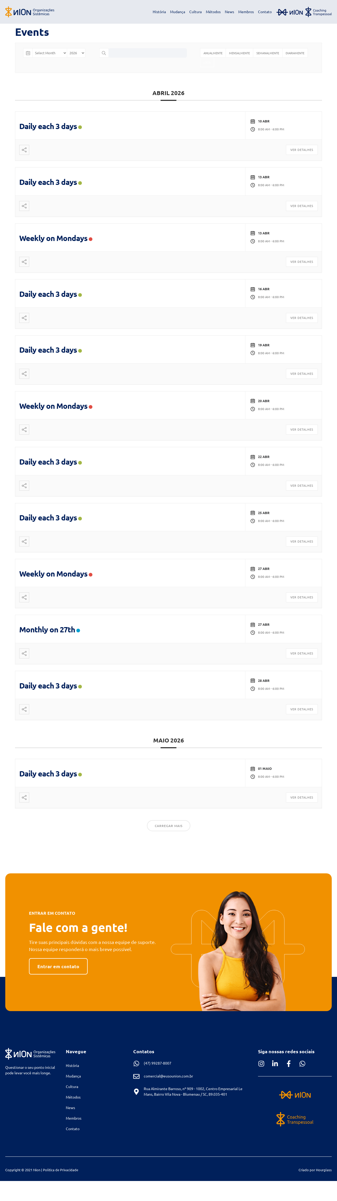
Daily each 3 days (48, 126)
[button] (58, 966)
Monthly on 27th (47, 629)
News (229, 12)
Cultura (195, 12)
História (159, 12)
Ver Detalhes (301, 149)
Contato (265, 12)
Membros (246, 12)
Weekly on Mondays (53, 238)
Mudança (177, 12)
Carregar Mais (168, 826)
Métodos (213, 12)
